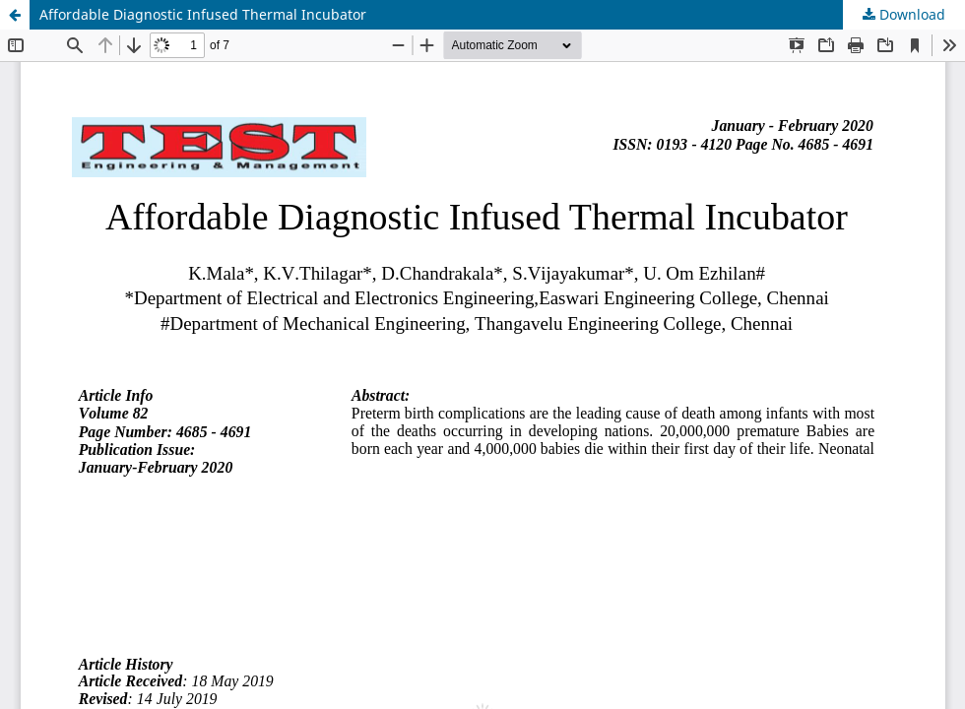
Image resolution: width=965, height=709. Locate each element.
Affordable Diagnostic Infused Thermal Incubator (202, 14)
